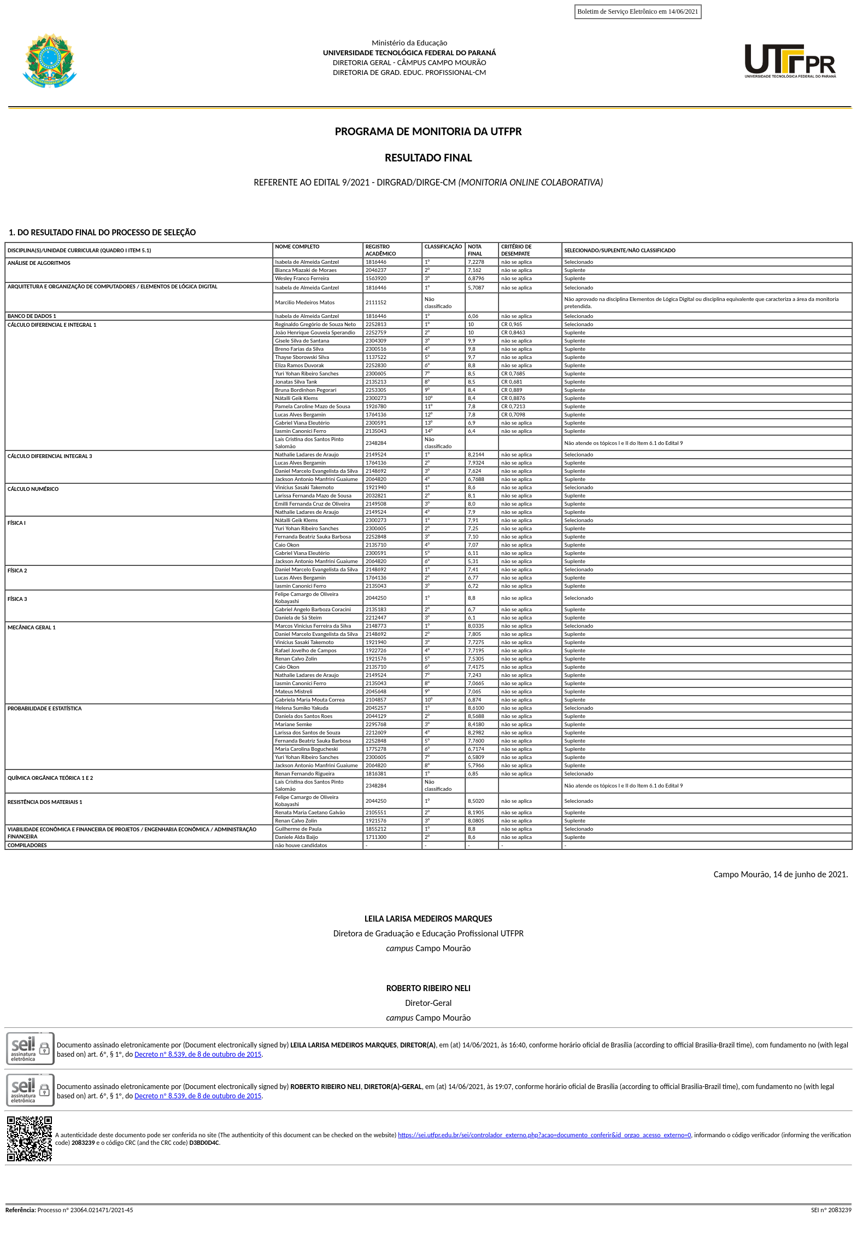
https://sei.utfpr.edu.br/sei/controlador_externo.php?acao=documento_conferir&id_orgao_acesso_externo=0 (544, 1135)
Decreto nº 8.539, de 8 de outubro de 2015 (197, 1054)
